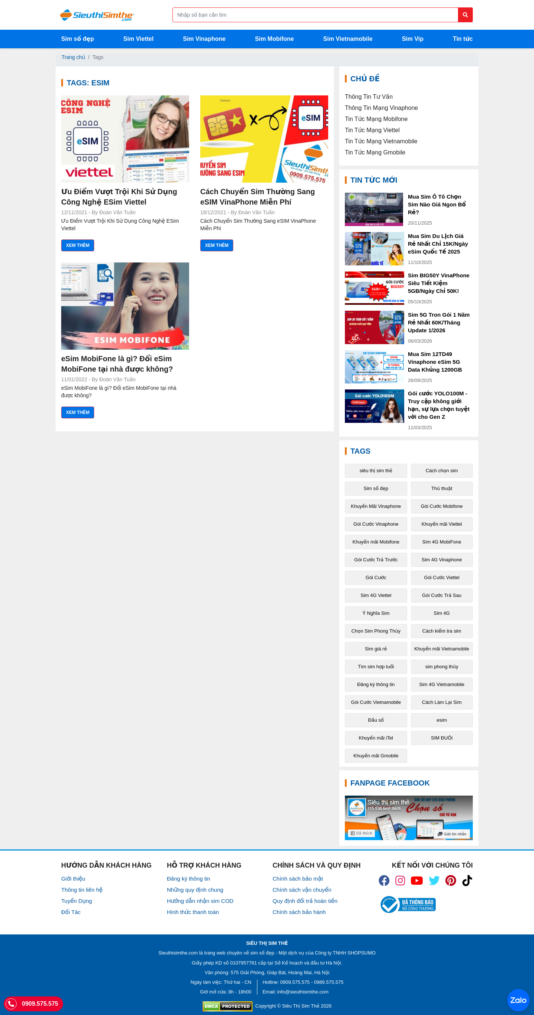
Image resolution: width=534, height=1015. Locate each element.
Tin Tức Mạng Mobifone (376, 119)
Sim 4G (442, 613)
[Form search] (322, 14)
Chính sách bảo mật (298, 878)
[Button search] (465, 14)
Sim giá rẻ (376, 649)
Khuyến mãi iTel (376, 738)
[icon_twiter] (434, 880)
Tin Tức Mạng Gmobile (375, 152)
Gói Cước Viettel (441, 577)
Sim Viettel (138, 39)
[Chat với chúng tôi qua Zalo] (518, 1000)
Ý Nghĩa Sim (375, 613)
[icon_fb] (384, 880)
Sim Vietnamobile (348, 39)
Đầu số (376, 720)
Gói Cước (376, 577)
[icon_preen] (450, 880)
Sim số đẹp (77, 39)
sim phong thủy (441, 666)
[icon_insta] (400, 880)
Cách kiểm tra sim (441, 631)
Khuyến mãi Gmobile (375, 755)
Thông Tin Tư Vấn (369, 97)
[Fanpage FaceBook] (409, 818)
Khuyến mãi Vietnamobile (441, 649)
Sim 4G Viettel (375, 595)
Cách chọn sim (442, 470)
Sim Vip (412, 39)
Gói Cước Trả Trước (376, 559)
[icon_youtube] (417, 880)
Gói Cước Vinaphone (375, 524)
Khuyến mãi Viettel (442, 524)
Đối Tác (70, 912)
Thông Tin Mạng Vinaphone (381, 108)
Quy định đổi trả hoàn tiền (305, 901)
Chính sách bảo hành (299, 912)
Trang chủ (73, 57)
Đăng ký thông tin (376, 684)
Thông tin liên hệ (82, 890)
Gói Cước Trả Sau (441, 595)
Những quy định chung (195, 890)
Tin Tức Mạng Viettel (372, 130)
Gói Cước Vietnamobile (376, 702)
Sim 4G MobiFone (441, 542)
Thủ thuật (441, 488)
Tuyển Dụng (76, 901)
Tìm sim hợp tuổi (376, 666)
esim (442, 720)
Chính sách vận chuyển (302, 890)
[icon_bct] (407, 905)
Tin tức (463, 39)
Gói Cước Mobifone (442, 506)
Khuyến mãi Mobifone (375, 542)
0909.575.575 (295, 982)
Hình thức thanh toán (193, 912)
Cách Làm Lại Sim (442, 702)
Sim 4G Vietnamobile (441, 684)
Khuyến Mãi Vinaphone (376, 506)
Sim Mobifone (274, 39)
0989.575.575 (329, 982)
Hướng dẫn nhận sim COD (200, 901)
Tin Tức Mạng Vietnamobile (381, 141)
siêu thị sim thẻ (376, 470)
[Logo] (96, 15)
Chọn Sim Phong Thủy (376, 631)
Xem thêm (77, 245)
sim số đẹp (262, 953)
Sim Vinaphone (204, 39)
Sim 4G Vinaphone (442, 559)
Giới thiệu (73, 878)
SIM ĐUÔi (442, 738)
